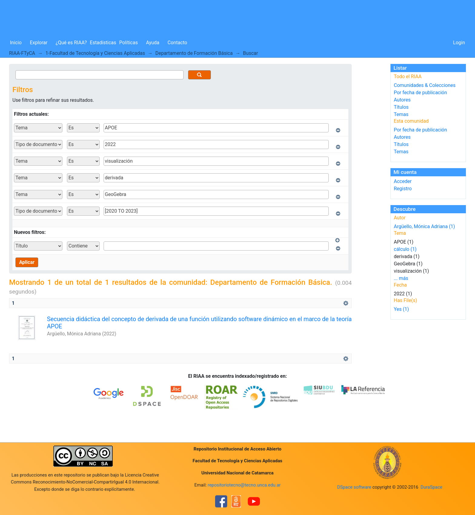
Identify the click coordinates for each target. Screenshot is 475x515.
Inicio (16, 42)
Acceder (403, 181)
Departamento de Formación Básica (194, 53)
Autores (402, 100)
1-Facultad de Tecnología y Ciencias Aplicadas (95, 53)
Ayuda (152, 42)
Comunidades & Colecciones (425, 85)
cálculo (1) (405, 249)
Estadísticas (103, 42)
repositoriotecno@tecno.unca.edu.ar (244, 485)
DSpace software (354, 487)
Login (459, 42)
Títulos (401, 107)
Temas (401, 114)
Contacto (177, 42)
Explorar (38, 42)
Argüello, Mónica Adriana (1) (424, 226)
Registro (403, 188)
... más (401, 278)
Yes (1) (401, 309)
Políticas (128, 42)
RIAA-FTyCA (22, 53)
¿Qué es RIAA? (71, 42)
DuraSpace (431, 487)
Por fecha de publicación (420, 92)
